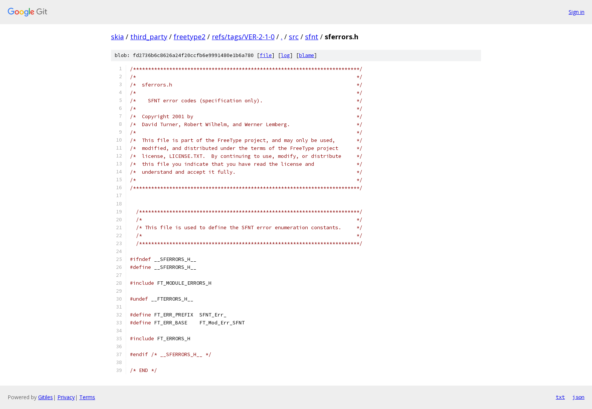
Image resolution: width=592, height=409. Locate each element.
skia (117, 36)
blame (306, 55)
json (578, 397)
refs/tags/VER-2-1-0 (243, 36)
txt (560, 397)
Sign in (576, 11)
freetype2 (189, 36)
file (266, 55)
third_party (148, 36)
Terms (87, 397)
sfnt (311, 36)
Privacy (66, 397)
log (285, 55)
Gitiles (45, 397)
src (294, 36)
